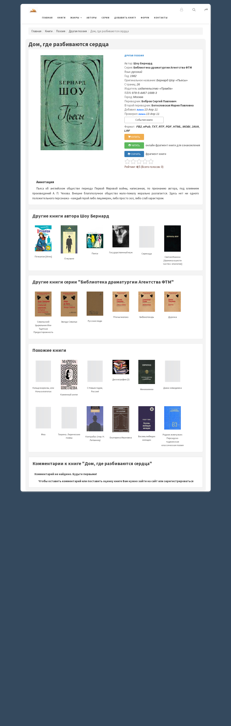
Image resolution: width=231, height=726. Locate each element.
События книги (144, 120)
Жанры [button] (74, 17)
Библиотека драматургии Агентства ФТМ (162, 67)
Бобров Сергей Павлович (158, 101)
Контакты (161, 17)
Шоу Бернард (142, 63)
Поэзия (60, 31)
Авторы (92, 17)
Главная (47, 17)
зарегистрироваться (178, 481)
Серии (105, 17)
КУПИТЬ (134, 137)
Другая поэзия (78, 31)
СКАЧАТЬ (134, 154)
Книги (61, 17)
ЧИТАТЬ (134, 145)
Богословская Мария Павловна (172, 105)
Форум (145, 17)
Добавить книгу (125, 17)
